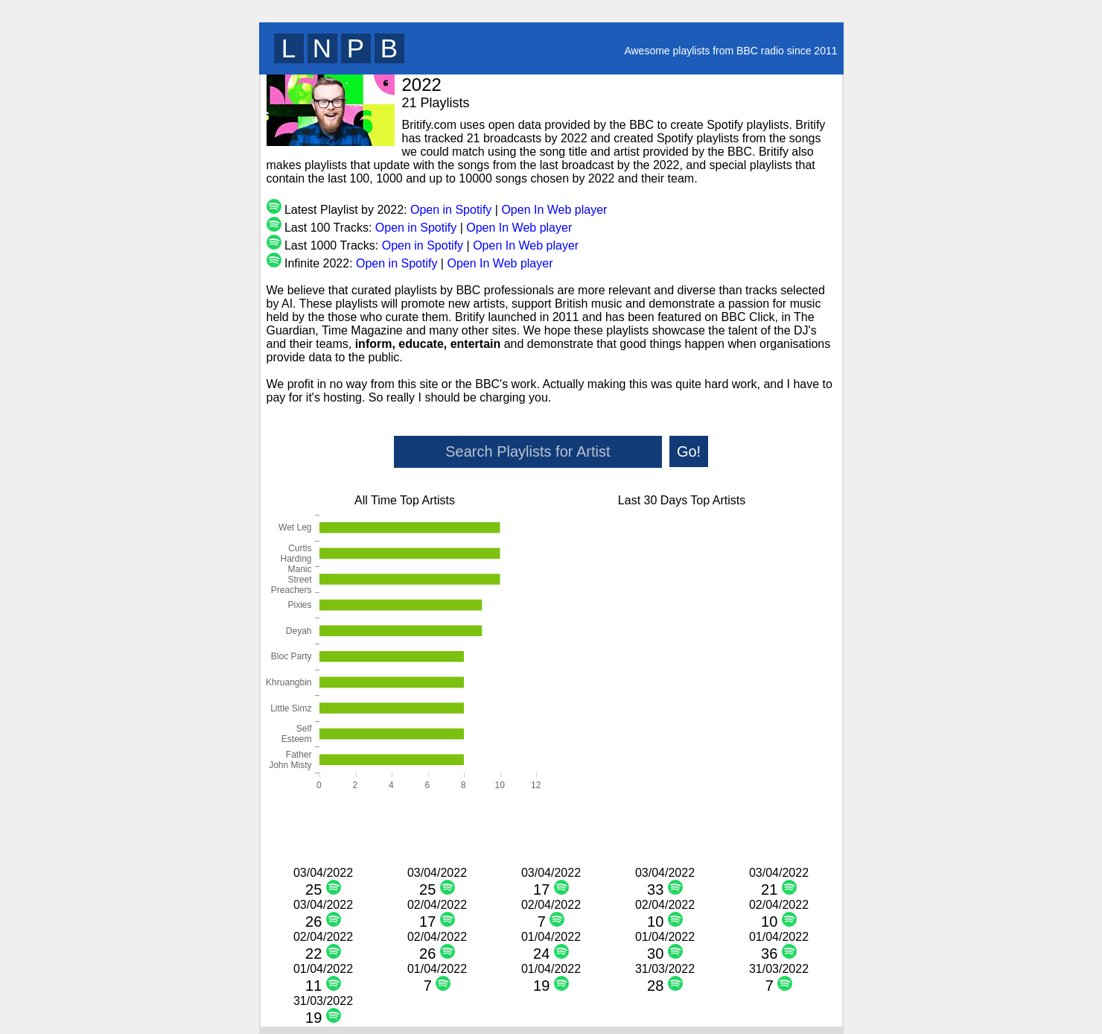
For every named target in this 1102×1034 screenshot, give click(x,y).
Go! (689, 451)
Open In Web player (554, 209)
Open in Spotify (450, 209)
